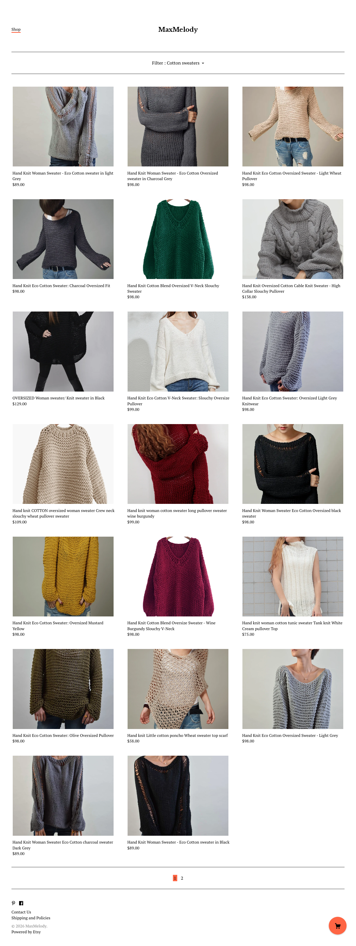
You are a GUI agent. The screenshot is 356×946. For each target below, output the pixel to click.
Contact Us (21, 912)
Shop (16, 29)
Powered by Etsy (26, 932)
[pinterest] (13, 903)
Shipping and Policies (30, 918)
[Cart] (338, 926)
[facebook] (21, 903)
